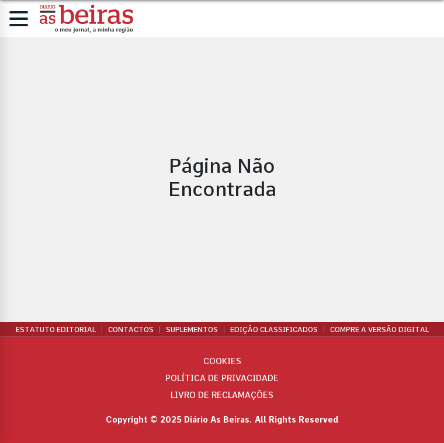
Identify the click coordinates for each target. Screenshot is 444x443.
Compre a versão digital (379, 329)
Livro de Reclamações (222, 395)
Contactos (131, 329)
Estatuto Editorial (56, 329)
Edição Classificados (274, 329)
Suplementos (192, 329)
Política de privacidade (222, 378)
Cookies (222, 361)
